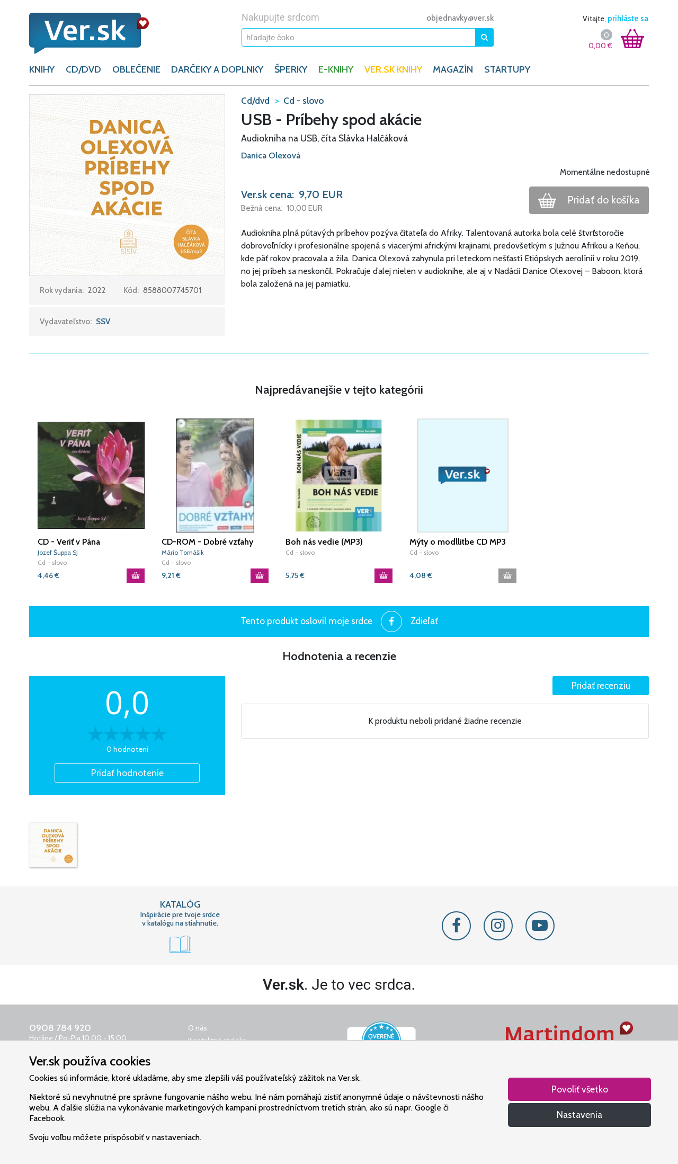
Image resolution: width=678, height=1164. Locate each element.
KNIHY (42, 69)
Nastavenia (579, 1114)
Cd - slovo (52, 562)
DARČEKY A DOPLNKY (217, 69)
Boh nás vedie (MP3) (324, 542)
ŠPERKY (290, 69)
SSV (103, 321)
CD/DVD (83, 69)
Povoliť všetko (579, 1089)
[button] (127, 184)
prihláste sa (628, 18)
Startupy (507, 69)
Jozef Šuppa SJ (58, 552)
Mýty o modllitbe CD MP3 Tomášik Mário (457, 542)
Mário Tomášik (183, 552)
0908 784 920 (60, 1028)
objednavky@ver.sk (460, 18)
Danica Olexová (270, 155)
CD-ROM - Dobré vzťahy (207, 542)
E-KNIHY (335, 69)
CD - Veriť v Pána (69, 542)
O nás (197, 1028)
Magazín (453, 69)
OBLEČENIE (136, 69)
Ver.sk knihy (393, 69)
